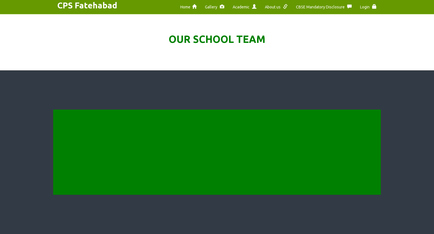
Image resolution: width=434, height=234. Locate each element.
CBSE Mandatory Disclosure (324, 6)
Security (197, 149)
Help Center (201, 132)
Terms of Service (206, 140)
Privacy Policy (202, 157)
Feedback (246, 132)
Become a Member (255, 166)
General (244, 174)
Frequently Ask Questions (262, 140)
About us (276, 6)
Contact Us (139, 174)
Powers (135, 157)
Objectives (138, 140)
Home (188, 6)
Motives (136, 132)
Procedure (199, 174)
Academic (244, 6)
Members (137, 166)
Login (368, 6)
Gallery (214, 6)
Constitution (140, 149)
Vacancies (199, 166)
